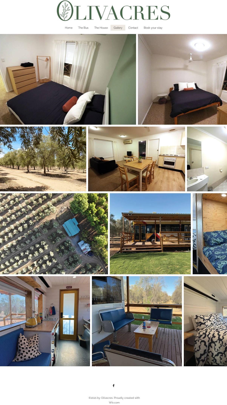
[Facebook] (113, 385)
